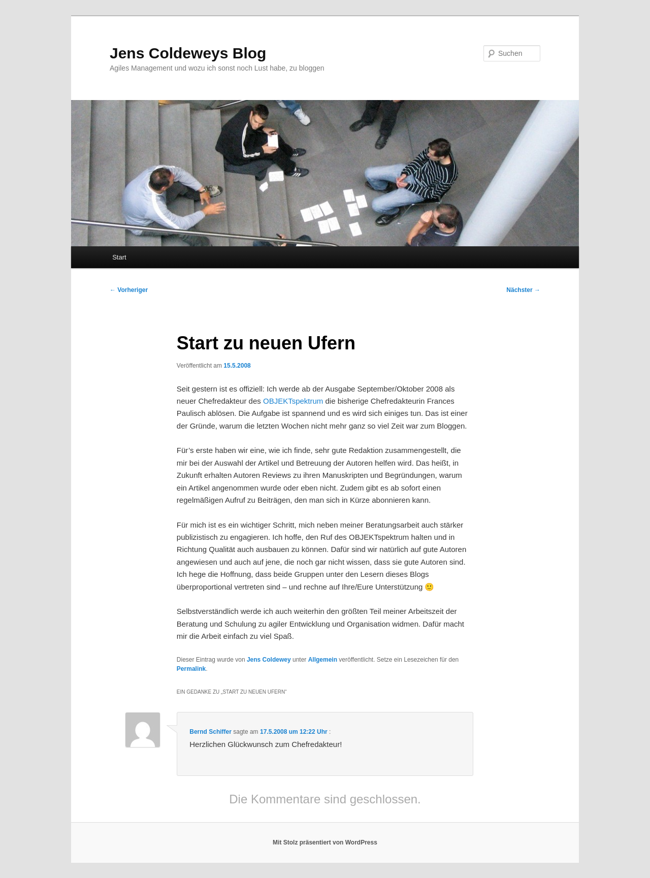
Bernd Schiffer (210, 731)
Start (119, 257)
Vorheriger (129, 290)
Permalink (191, 668)
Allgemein (322, 659)
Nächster (523, 290)
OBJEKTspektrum (293, 401)
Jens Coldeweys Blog (188, 53)
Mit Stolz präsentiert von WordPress (325, 842)
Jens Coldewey (269, 659)
